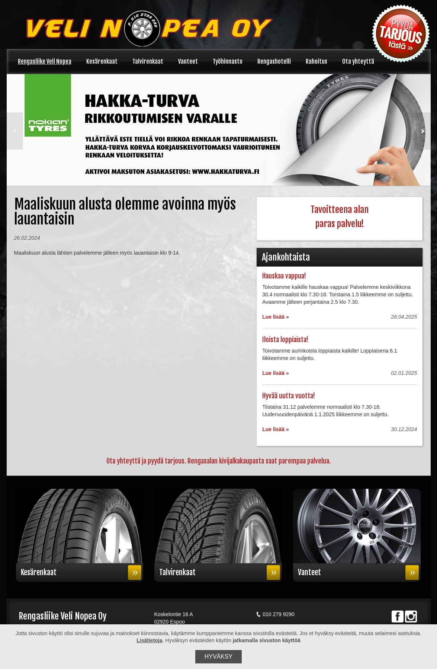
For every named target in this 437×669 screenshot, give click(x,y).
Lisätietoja (149, 640)
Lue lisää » (275, 317)
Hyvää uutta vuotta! (288, 396)
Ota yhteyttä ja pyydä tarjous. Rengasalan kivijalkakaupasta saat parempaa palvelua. (218, 461)
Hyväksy (219, 656)
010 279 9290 (275, 614)
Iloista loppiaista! (285, 339)
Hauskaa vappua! (284, 276)
